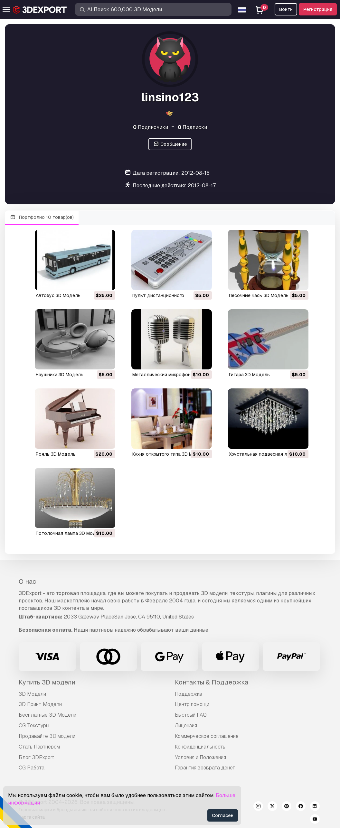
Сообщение (170, 144)
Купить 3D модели (47, 682)
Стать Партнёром (39, 746)
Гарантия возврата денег (205, 767)
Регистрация (317, 9)
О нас (27, 581)
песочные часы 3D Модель (258, 295)
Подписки (192, 127)
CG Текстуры (34, 725)
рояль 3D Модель (56, 454)
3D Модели (32, 694)
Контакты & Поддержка (211, 682)
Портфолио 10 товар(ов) (42, 217)
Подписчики (150, 127)
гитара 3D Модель (249, 374)
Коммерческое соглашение (207, 736)
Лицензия (186, 725)
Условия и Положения (200, 757)
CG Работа (31, 767)
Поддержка (188, 694)
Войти (286, 9)
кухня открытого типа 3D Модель (169, 454)
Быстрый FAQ (191, 715)
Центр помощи (192, 704)
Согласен (222, 815)
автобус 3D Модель (58, 295)
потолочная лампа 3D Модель (70, 533)
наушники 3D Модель (59, 374)
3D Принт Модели (40, 704)
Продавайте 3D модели (47, 736)
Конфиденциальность (200, 746)
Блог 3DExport (36, 757)
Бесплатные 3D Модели (47, 715)
